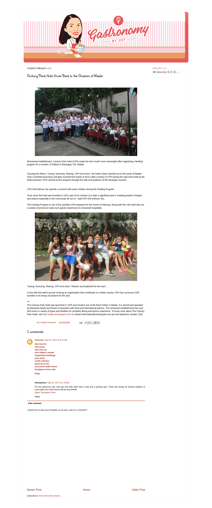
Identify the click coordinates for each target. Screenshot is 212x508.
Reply (37, 373)
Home (86, 489)
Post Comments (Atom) (49, 496)
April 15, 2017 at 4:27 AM (56, 340)
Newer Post (34, 489)
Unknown (39, 340)
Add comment (34, 403)
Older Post (138, 489)
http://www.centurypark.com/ (57, 314)
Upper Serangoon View (45, 392)
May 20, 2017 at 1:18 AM (58, 383)
